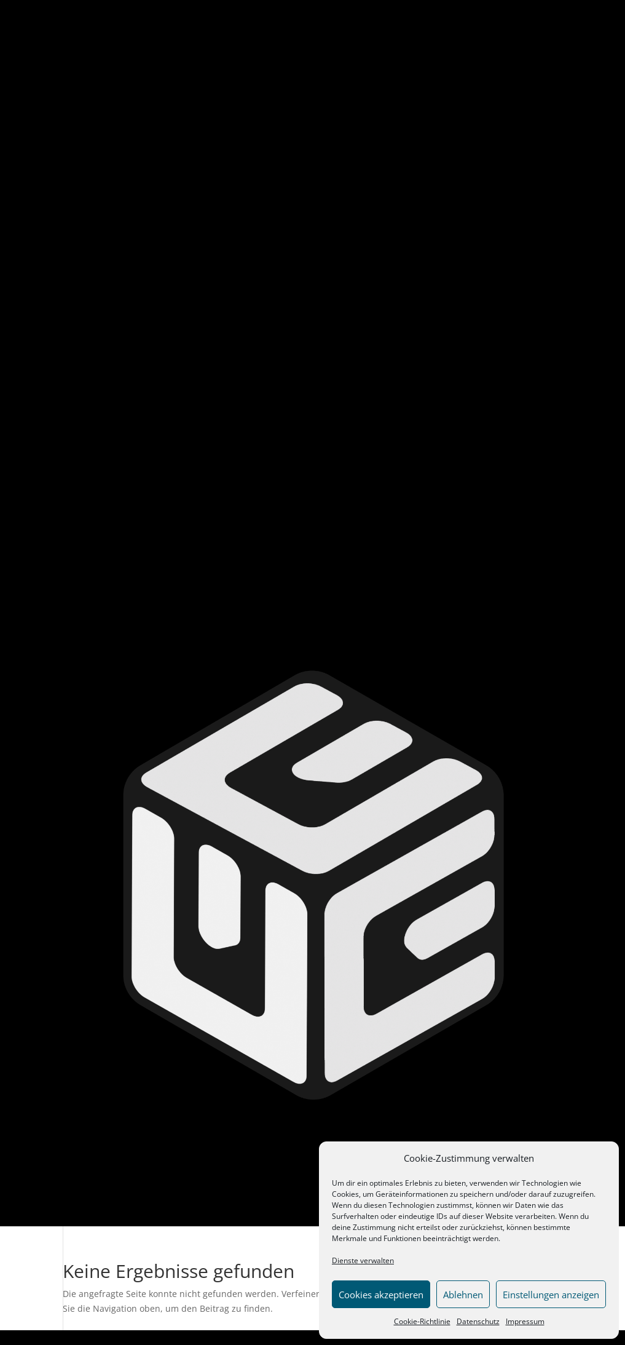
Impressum (525, 1321)
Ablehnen (463, 1294)
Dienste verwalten (363, 1260)
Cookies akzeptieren (381, 1294)
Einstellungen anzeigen (551, 1294)
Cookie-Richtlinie (422, 1321)
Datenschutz (478, 1321)
